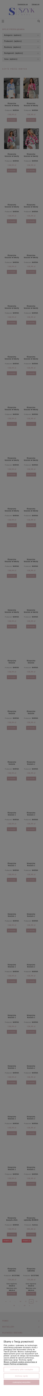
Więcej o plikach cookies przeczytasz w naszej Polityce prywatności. (20, 1363)
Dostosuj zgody (21, 1376)
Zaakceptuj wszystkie (22, 1382)
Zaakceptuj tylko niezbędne (21, 1369)
